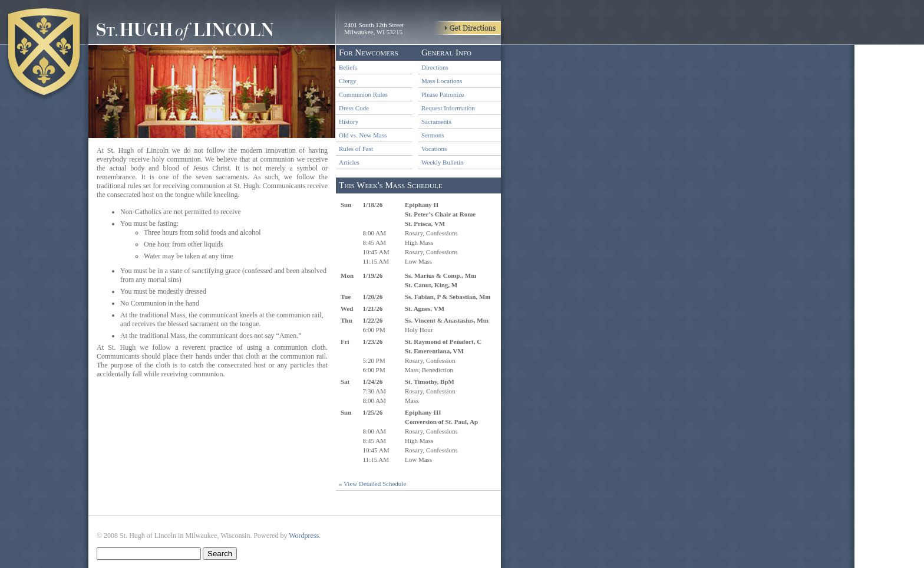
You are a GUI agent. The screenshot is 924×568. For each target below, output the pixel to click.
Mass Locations (441, 80)
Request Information (448, 107)
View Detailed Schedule (375, 483)
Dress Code (354, 107)
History (348, 121)
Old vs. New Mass (363, 135)
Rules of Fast (356, 148)
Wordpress (304, 535)
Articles (349, 162)
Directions (434, 67)
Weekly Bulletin (442, 162)
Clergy (348, 80)
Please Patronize (442, 94)
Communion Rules (363, 94)
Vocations (434, 148)
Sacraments (436, 121)
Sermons (432, 135)
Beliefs (348, 67)
